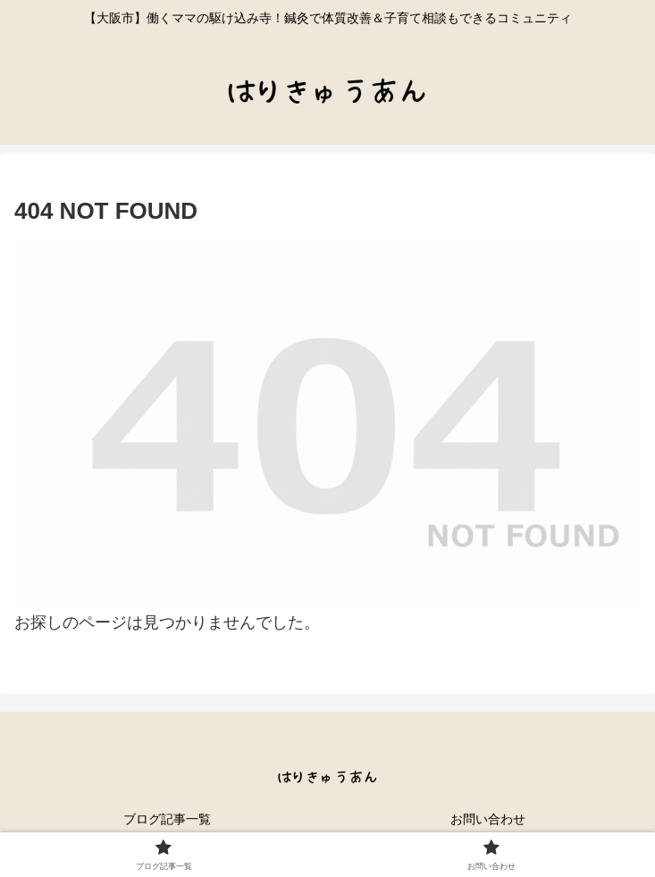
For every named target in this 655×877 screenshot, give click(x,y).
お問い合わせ (487, 819)
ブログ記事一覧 (167, 819)
